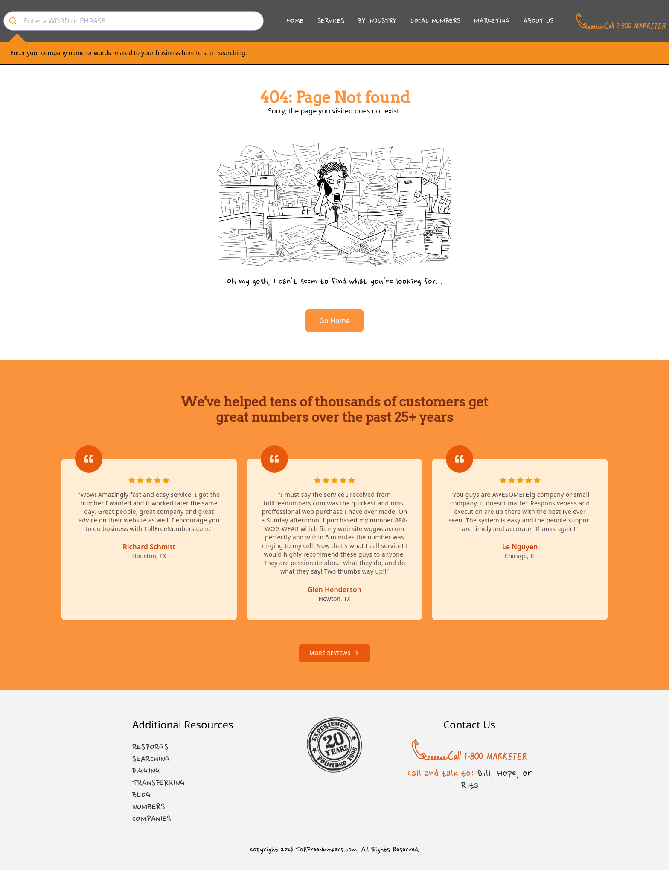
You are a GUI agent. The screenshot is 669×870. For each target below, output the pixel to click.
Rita (469, 785)
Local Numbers (435, 20)
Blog (141, 795)
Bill (484, 773)
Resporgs (150, 747)
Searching (151, 759)
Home (295, 20)
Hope (506, 773)
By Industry (377, 20)
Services (330, 20)
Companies (151, 819)
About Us (538, 20)
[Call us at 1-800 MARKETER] (621, 21)
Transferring (158, 783)
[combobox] (133, 21)
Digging (146, 771)
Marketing (492, 20)
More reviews (334, 653)
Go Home (334, 320)
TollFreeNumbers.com (326, 850)
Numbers (148, 807)
